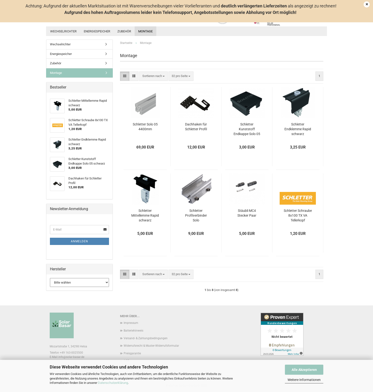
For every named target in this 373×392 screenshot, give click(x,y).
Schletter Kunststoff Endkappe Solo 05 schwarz (247, 129)
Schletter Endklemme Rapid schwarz (297, 129)
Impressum (131, 323)
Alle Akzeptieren (304, 370)
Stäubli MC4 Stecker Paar (246, 213)
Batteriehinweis (133, 330)
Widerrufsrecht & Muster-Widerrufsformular (151, 345)
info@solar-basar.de (71, 357)
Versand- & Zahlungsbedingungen (146, 338)
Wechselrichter (63, 31)
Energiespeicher (97, 31)
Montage (145, 31)
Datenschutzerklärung (113, 383)
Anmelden (79, 241)
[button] (124, 76)
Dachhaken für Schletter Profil (196, 126)
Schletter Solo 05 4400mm (145, 126)
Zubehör (124, 31)
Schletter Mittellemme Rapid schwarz (145, 215)
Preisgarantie (132, 353)
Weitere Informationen (304, 380)
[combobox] (153, 76)
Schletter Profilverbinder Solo (196, 215)
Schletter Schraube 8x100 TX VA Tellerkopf (298, 215)
